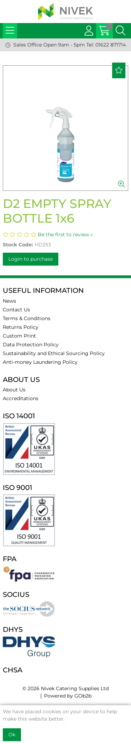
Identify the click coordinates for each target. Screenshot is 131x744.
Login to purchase (30, 259)
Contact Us (16, 309)
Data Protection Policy (31, 344)
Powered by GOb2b (68, 696)
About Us (14, 390)
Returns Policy (20, 327)
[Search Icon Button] (120, 30)
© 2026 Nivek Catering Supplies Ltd (65, 688)
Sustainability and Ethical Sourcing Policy (54, 353)
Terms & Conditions (26, 318)
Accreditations (20, 398)
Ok (11, 734)
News (9, 301)
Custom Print (19, 336)
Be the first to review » (65, 234)
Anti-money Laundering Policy (40, 362)
